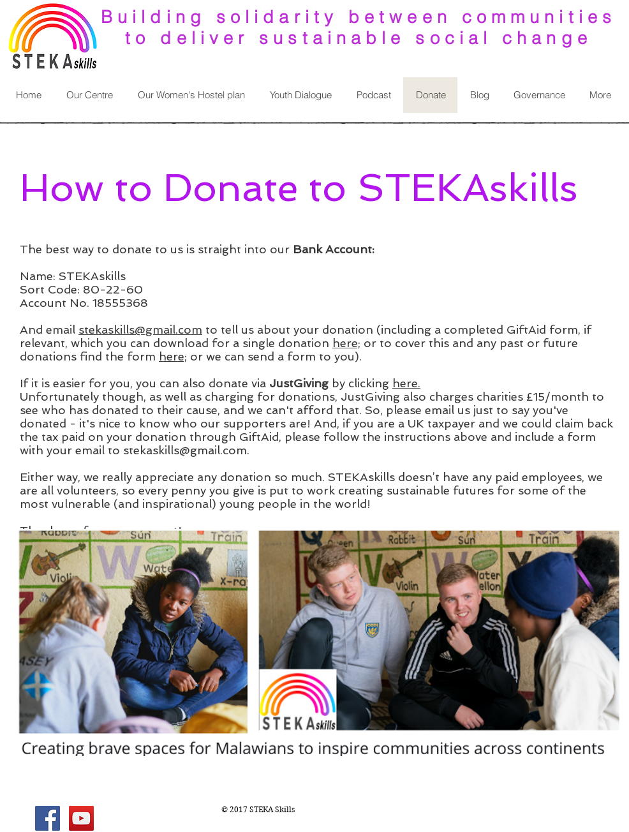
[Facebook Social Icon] (47, 818)
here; (346, 343)
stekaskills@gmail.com (140, 329)
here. (406, 383)
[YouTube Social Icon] (81, 818)
